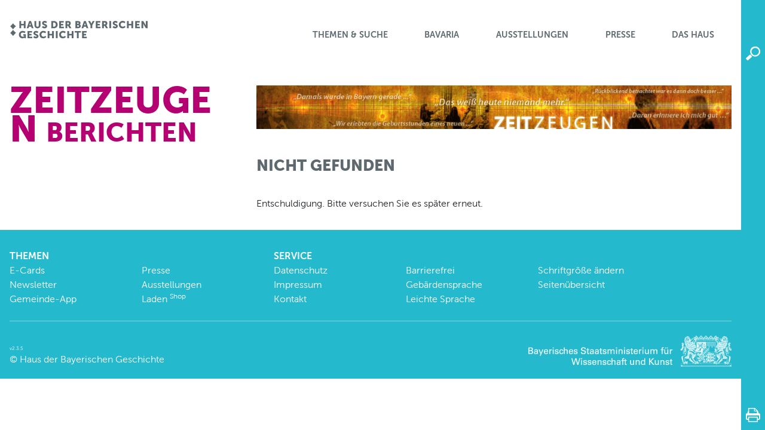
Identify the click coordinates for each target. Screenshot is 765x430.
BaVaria (441, 34)
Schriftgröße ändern (581, 270)
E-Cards (27, 270)
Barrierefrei (430, 270)
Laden (164, 299)
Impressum (298, 285)
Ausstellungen (532, 34)
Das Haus (693, 34)
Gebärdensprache (444, 285)
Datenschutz (301, 270)
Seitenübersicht (571, 285)
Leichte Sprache (440, 299)
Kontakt (290, 299)
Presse (620, 34)
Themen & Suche (350, 34)
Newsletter (33, 285)
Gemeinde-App (43, 299)
